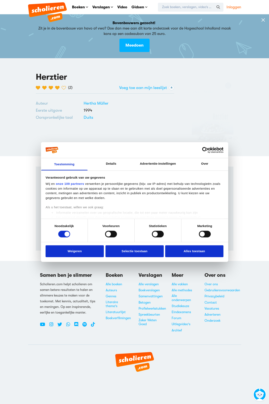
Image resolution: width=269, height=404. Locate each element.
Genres (111, 296)
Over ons (211, 284)
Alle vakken (180, 284)
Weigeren (75, 251)
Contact (211, 302)
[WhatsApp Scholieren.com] (69, 326)
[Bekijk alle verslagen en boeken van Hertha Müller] (96, 103)
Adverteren (213, 314)
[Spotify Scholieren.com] (86, 326)
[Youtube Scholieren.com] (44, 326)
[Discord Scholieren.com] (77, 326)
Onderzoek (213, 320)
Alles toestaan (194, 251)
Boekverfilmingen (118, 318)
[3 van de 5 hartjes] (52, 88)
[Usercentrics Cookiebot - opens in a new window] (205, 150)
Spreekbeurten (149, 314)
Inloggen (234, 7)
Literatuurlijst (116, 312)
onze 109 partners (70, 183)
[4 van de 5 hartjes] (58, 88)
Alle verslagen (149, 284)
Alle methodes (182, 290)
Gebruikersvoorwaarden (222, 290)
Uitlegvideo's (181, 324)
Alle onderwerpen (181, 298)
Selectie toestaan (134, 251)
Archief (177, 330)
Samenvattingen (151, 296)
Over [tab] (204, 163)
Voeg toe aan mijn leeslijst (146, 87)
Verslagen (102, 7)
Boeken (80, 7)
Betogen (145, 302)
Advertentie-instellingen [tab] (158, 163)
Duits (88, 117)
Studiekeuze (180, 306)
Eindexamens (181, 312)
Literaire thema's (112, 304)
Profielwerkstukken (152, 308)
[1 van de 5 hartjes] (39, 88)
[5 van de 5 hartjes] (65, 88)
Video (122, 7)
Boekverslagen (149, 290)
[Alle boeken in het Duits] (88, 117)
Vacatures (212, 308)
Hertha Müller (96, 103)
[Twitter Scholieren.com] (61, 326)
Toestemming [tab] (64, 164)
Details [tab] (111, 163)
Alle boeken (114, 284)
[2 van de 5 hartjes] (45, 88)
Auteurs (111, 290)
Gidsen (139, 7)
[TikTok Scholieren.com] (93, 326)
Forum (176, 318)
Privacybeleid (214, 296)
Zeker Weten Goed (148, 322)
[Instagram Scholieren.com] (52, 326)
